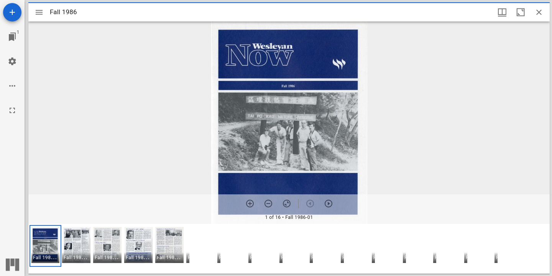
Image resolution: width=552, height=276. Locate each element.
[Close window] (539, 12)
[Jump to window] (12, 37)
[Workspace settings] (12, 61)
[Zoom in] (250, 203)
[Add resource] (12, 12)
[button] (45, 246)
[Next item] (328, 203)
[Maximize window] (520, 12)
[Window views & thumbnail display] (502, 12)
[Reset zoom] (287, 203)
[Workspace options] (12, 86)
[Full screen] (12, 110)
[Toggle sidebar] (39, 12)
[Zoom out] (268, 203)
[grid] (289, 249)
